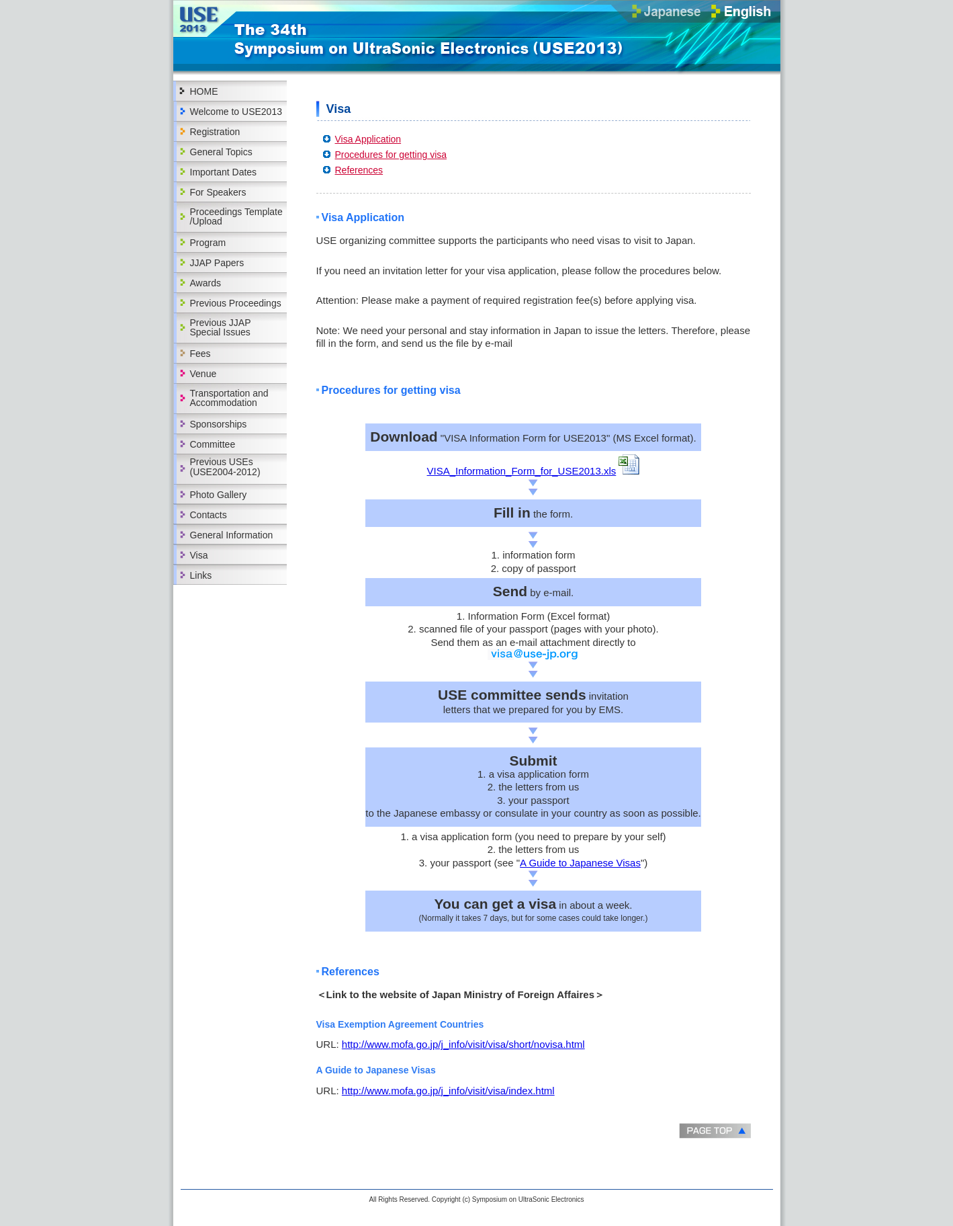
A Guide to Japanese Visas (580, 862)
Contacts (208, 514)
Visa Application (368, 139)
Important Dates (223, 172)
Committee (213, 444)
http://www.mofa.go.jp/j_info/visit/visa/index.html (448, 1090)
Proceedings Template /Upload (236, 216)
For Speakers (218, 192)
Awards (205, 283)
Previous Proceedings (235, 303)
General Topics (221, 152)
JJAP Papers (217, 262)
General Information (231, 535)
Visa (199, 555)
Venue (203, 373)
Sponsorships (218, 424)
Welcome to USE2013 (236, 111)
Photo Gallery (218, 494)
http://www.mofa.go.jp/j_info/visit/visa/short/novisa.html (463, 1044)
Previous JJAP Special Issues (220, 327)
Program (208, 242)
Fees (200, 353)
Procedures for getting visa (391, 154)
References (359, 170)
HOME (204, 91)
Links (201, 575)
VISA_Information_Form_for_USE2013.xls (522, 471)
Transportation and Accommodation (229, 398)
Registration (215, 131)
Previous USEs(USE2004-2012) (225, 466)
